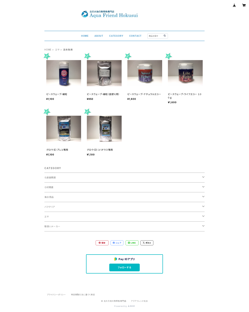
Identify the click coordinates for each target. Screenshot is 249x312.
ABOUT (98, 35)
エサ (57, 49)
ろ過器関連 (50, 177)
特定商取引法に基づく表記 (83, 294)
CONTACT (135, 35)
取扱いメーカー (52, 226)
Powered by (124, 306)
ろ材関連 (49, 187)
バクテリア (49, 206)
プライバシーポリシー (56, 294)
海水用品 (49, 197)
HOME (85, 35)
